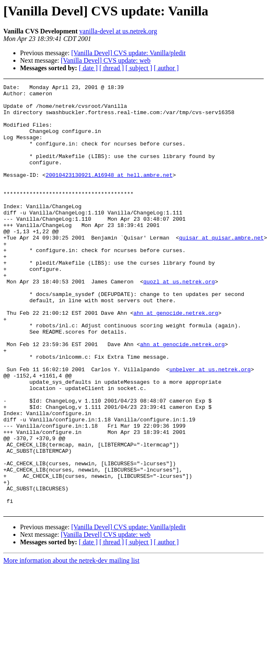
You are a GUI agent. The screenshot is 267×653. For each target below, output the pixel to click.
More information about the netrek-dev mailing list (71, 645)
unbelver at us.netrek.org (210, 427)
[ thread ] (111, 67)
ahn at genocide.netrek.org (176, 359)
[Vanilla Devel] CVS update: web (106, 60)
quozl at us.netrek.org (179, 321)
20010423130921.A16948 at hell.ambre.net (108, 193)
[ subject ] (139, 67)
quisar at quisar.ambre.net (221, 269)
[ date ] (88, 67)
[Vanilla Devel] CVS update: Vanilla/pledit (128, 52)
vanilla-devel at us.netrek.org (118, 31)
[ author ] (166, 67)
